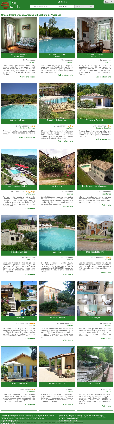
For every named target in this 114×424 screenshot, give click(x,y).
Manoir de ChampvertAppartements (19, 55)
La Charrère (57, 186)
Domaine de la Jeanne (57, 120)
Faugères (69, 194)
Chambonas (30, 194)
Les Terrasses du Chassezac (94, 186)
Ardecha (57, 252)
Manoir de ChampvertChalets (57, 55)
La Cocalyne (94, 318)
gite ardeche (5, 415)
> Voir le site (30, 208)
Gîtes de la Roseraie (19, 120)
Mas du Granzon (95, 383)
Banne (70, 391)
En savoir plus (78, 422)
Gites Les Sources (19, 252)
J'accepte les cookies (63, 422)
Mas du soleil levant (95, 252)
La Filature (19, 318)
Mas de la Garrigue (57, 318)
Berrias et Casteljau (27, 128)
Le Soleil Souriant (57, 383)
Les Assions (30, 391)
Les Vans (31, 62)
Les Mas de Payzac (19, 383)
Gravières (69, 260)
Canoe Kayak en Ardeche (69, 418)
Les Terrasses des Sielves (19, 186)
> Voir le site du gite (27, 77)
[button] (80, 6)
